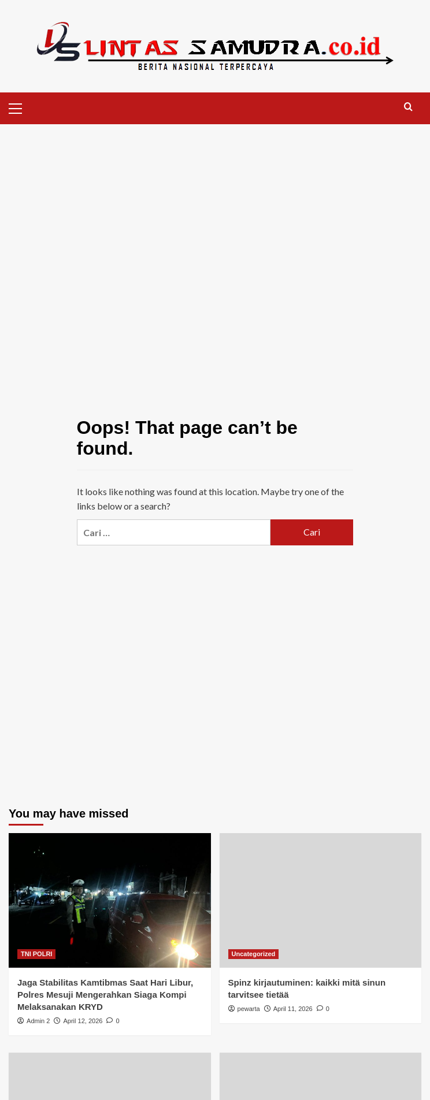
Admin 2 (38, 1020)
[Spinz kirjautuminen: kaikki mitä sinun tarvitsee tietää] (321, 900)
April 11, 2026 (293, 1008)
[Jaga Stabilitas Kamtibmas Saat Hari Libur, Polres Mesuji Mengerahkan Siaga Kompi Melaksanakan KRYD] (110, 900)
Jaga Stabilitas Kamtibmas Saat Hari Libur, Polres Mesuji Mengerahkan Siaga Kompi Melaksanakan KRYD (105, 995)
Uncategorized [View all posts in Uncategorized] (254, 953)
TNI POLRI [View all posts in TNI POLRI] (36, 953)
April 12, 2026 (82, 1020)
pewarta (249, 1008)
